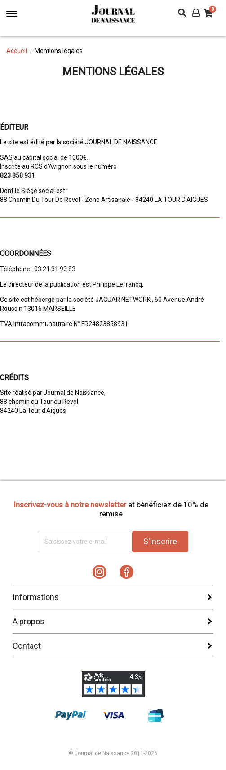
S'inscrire (160, 541)
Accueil (16, 50)
